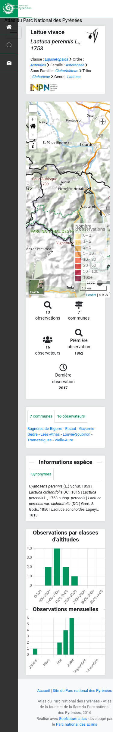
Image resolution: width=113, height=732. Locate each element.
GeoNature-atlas (73, 718)
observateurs (71, 416)
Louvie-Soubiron (76, 434)
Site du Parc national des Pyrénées (82, 690)
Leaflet (91, 295)
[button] (33, 127)
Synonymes (41, 474)
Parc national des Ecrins (76, 724)
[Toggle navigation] (13, 33)
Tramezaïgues (39, 440)
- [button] (33, 135)
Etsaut (70, 428)
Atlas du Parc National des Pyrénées (43, 20)
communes (41, 416)
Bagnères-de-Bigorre (44, 428)
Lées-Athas (50, 434)
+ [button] (33, 119)
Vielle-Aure (64, 440)
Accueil (43, 690)
